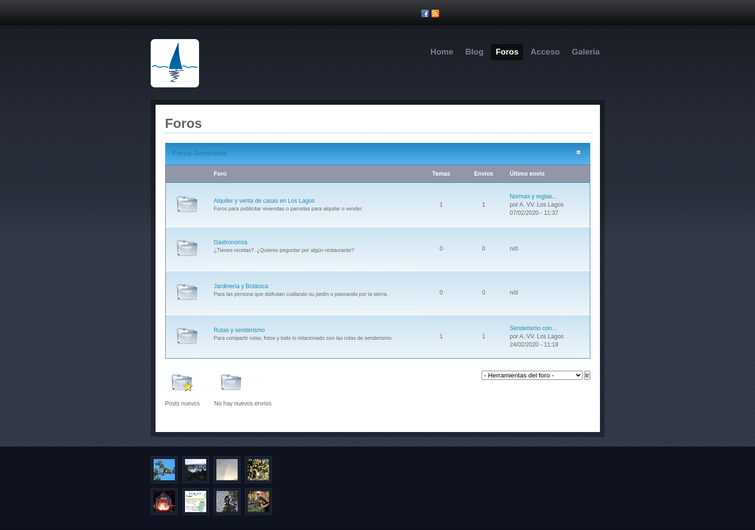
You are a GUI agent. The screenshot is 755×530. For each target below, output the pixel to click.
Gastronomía (230, 242)
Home (441, 51)
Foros (507, 51)
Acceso (544, 51)
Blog (474, 51)
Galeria (586, 51)
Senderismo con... (533, 328)
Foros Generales (200, 153)
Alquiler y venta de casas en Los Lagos (264, 200)
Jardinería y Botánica (241, 286)
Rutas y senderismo (239, 330)
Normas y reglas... (533, 196)
